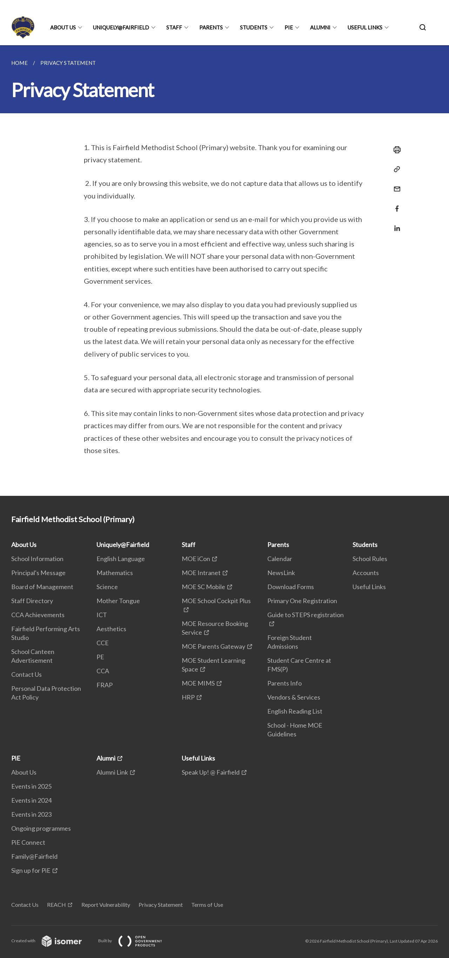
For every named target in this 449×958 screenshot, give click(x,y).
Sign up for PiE (31, 870)
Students (253, 27)
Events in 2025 (31, 786)
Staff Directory (32, 601)
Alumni (320, 27)
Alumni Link (112, 772)
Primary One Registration (302, 601)
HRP (188, 697)
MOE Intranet (201, 572)
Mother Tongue (118, 601)
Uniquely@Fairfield (121, 27)
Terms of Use (207, 904)
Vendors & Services (293, 697)
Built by (135, 940)
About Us (63, 27)
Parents (211, 27)
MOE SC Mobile (203, 587)
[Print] (395, 149)
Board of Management (42, 587)
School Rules (370, 558)
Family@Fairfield (34, 856)
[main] (224, 270)
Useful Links (365, 27)
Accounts (366, 572)
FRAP (104, 685)
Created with (52, 940)
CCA (102, 671)
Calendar (279, 558)
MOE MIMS (198, 683)
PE (100, 657)
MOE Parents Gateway (213, 646)
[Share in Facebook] (395, 204)
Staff (174, 27)
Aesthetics (111, 629)
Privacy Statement (161, 904)
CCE (102, 643)
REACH (56, 904)
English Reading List (294, 711)
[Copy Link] (395, 169)
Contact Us (26, 674)
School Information (37, 558)
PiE (288, 27)
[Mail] (395, 184)
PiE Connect (28, 842)
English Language (120, 558)
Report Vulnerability (105, 904)
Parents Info (284, 683)
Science (107, 587)
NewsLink (281, 572)
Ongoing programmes (41, 828)
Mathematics (114, 572)
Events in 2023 (31, 814)
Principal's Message (38, 572)
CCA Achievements (38, 615)
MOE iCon (196, 558)
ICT (101, 615)
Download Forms (290, 587)
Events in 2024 (31, 800)
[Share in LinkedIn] (395, 224)
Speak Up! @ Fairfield (211, 772)
